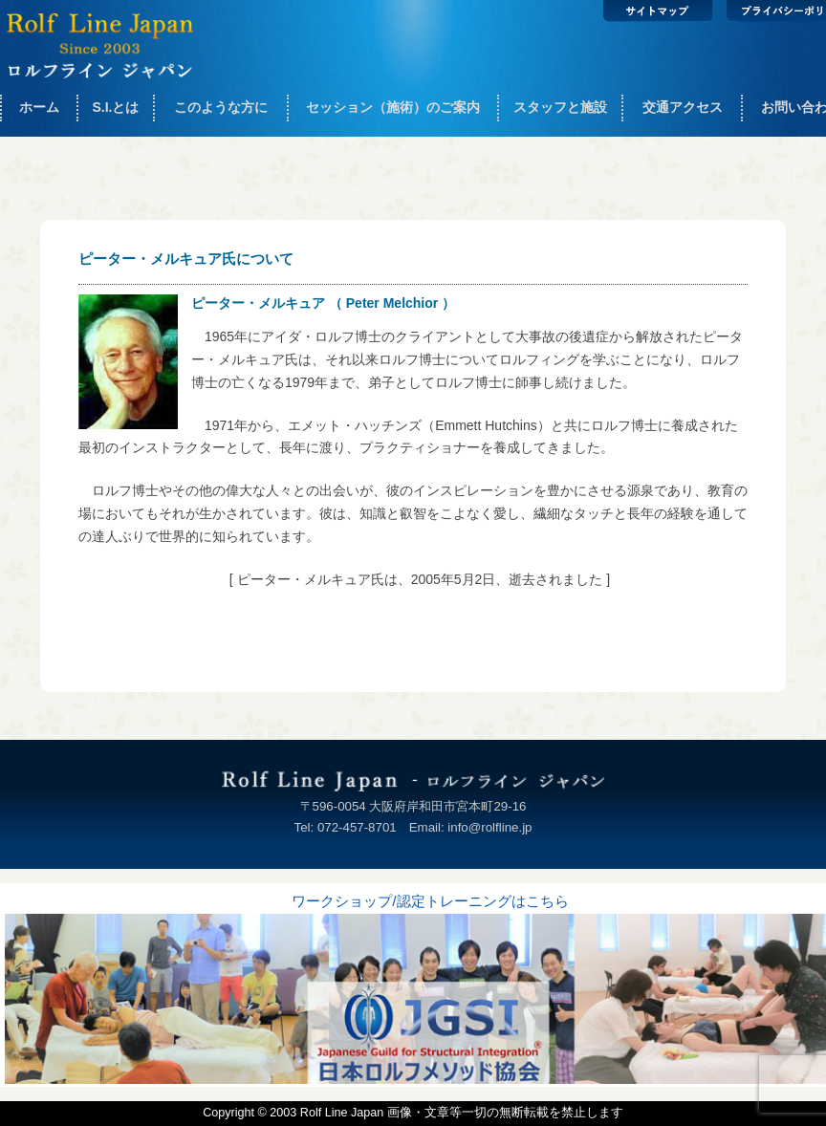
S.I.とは (115, 107)
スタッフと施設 (560, 107)
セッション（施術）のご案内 (393, 107)
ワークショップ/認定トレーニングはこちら (430, 901)
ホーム (39, 107)
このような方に (221, 107)
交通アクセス (682, 107)
